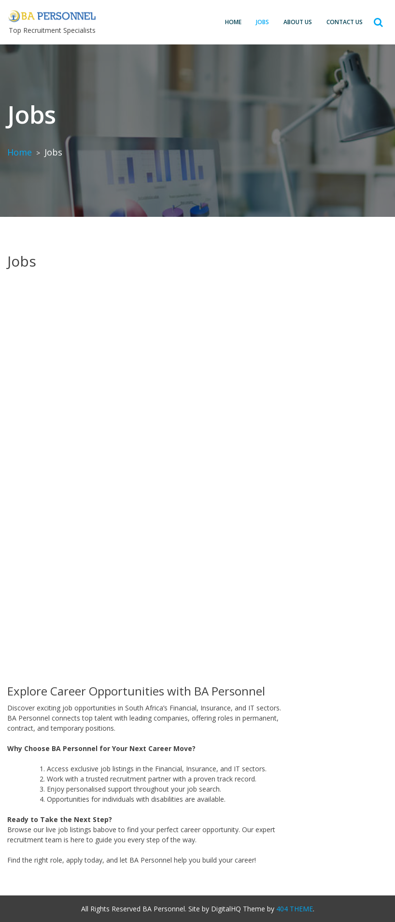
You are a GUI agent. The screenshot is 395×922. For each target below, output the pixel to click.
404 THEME (294, 908)
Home (233, 22)
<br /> (197, 472)
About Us (297, 22)
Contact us (344, 22)
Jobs (262, 22)
